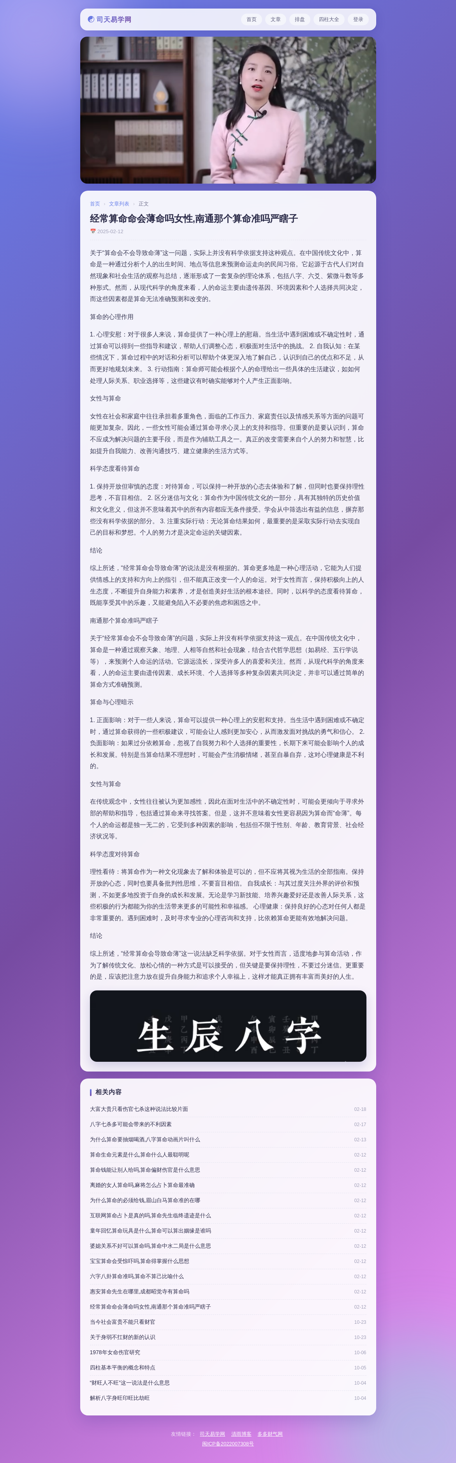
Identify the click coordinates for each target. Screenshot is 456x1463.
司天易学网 (212, 1434)
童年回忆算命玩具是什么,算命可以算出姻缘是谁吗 (150, 1230)
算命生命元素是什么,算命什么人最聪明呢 (140, 1154)
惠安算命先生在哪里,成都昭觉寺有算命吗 (140, 1291)
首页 (251, 19)
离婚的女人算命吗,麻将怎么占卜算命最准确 (142, 1185)
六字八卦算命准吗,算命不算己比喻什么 (137, 1276)
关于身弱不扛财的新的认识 (122, 1337)
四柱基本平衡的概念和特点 (122, 1367)
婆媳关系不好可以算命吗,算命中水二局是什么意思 (150, 1246)
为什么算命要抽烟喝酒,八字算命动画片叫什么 (145, 1139)
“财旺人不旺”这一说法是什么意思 (130, 1383)
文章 (276, 19)
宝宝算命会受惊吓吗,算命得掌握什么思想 (140, 1261)
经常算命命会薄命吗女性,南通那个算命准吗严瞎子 (150, 1307)
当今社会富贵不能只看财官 (122, 1322)
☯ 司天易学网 (110, 19)
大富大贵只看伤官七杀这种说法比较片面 (139, 1109)
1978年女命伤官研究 (115, 1352)
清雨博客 (241, 1434)
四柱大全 (329, 19)
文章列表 (119, 204)
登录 (358, 19)
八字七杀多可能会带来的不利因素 (131, 1124)
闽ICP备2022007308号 (228, 1444)
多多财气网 (270, 1434)
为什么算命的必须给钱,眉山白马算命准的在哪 (145, 1200)
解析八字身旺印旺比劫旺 (120, 1398)
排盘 (300, 19)
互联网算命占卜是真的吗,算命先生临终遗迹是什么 (150, 1215)
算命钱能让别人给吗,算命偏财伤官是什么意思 (145, 1170)
